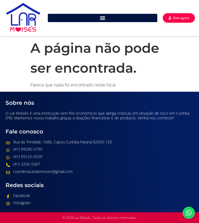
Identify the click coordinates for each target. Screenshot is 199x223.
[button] (102, 18)
